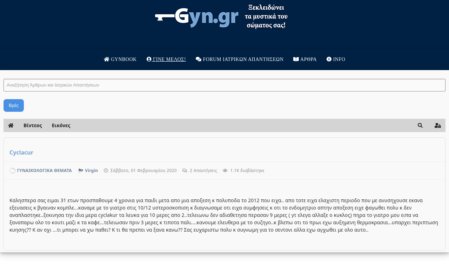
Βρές (14, 105)
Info (336, 59)
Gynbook (120, 59)
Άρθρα (305, 59)
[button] (420, 125)
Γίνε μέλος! (166, 59)
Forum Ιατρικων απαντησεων (239, 59)
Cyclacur (21, 152)
